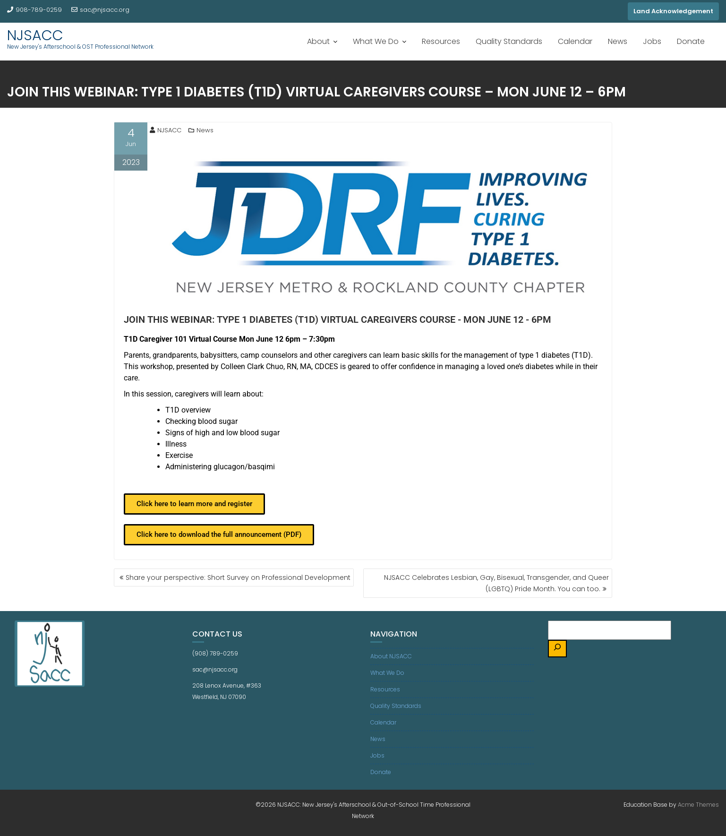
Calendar (575, 41)
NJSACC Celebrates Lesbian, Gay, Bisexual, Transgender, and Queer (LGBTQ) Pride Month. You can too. (496, 583)
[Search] (557, 648)
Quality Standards (509, 41)
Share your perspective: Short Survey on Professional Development (238, 577)
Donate (691, 41)
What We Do (376, 41)
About (318, 41)
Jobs (652, 41)
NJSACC (35, 35)
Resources (441, 41)
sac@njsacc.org (100, 9)
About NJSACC (391, 656)
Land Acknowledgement (673, 11)
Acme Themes (698, 805)
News (617, 41)
